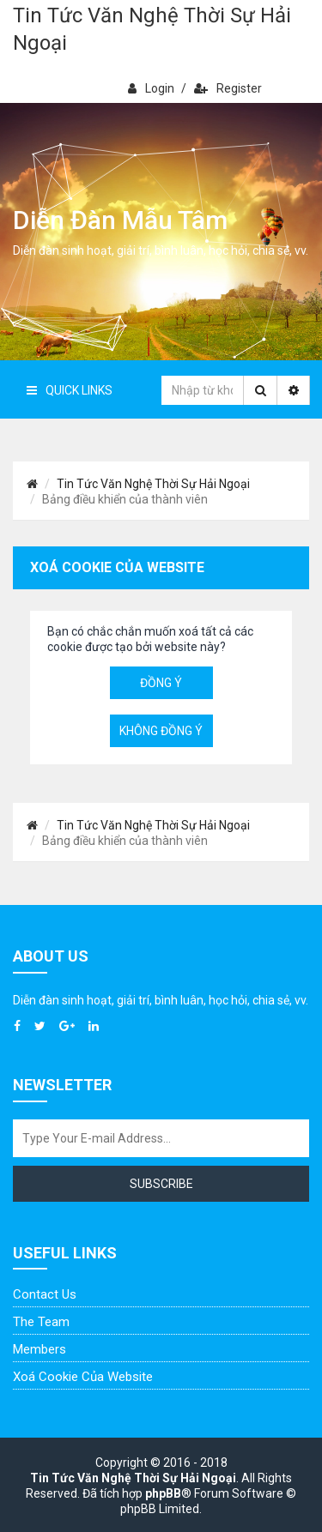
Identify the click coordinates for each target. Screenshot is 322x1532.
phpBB (163, 1493)
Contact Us (44, 1294)
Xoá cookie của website (83, 1376)
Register (228, 88)
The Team (41, 1322)
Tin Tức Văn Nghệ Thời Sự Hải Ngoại (152, 29)
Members (39, 1349)
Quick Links (69, 390)
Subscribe (161, 1184)
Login (151, 88)
